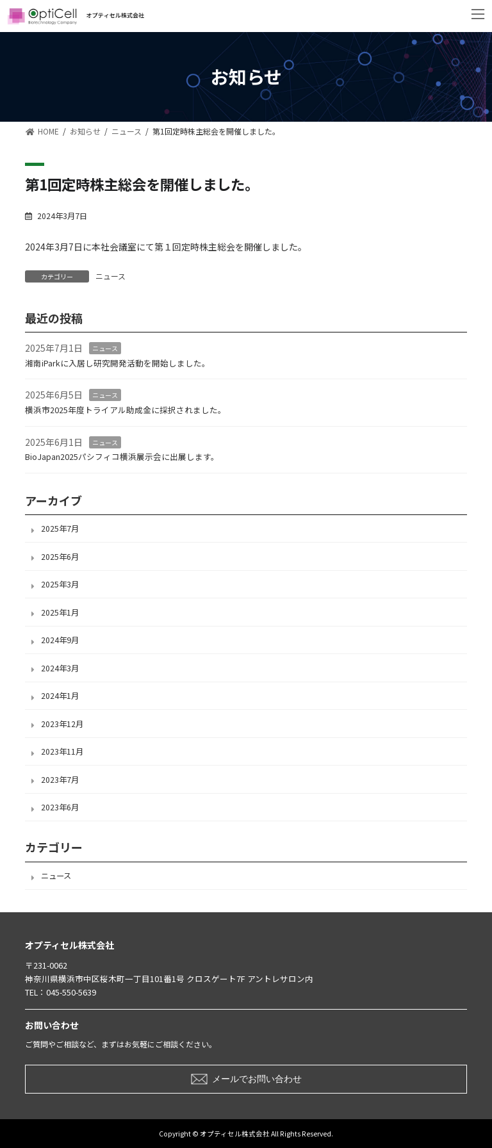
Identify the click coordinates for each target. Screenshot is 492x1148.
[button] (246, 1079)
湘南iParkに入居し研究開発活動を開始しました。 (117, 363)
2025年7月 (60, 528)
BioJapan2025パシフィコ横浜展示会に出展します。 (122, 456)
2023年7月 (60, 779)
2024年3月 (60, 667)
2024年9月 (60, 640)
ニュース (110, 275)
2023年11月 (62, 751)
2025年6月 (60, 556)
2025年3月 (60, 584)
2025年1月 (60, 612)
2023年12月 (62, 723)
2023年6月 (60, 807)
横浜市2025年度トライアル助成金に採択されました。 (125, 410)
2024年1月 (60, 695)
